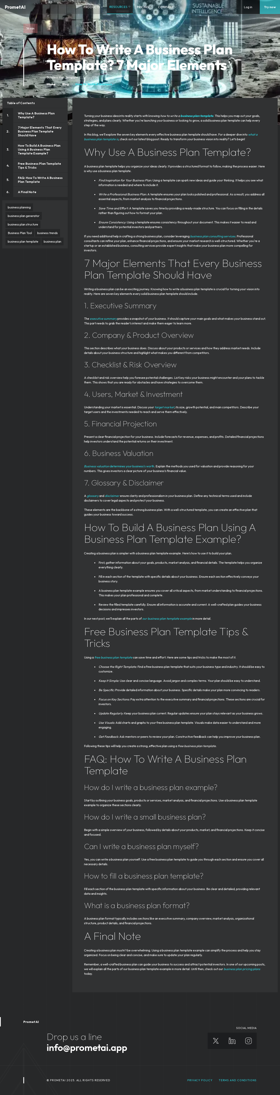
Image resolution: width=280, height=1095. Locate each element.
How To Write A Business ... (95, 84)
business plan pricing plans (242, 969)
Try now (270, 7)
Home (51, 84)
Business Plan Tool (20, 233)
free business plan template (113, 657)
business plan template (23, 241)
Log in (248, 7)
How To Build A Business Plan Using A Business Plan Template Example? (39, 149)
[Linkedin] (232, 1041)
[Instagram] (248, 1041)
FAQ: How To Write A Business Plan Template (40, 180)
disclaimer (112, 496)
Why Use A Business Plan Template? (36, 115)
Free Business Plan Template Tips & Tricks (39, 165)
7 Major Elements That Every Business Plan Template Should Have (39, 131)
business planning (19, 207)
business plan (52, 241)
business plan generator (23, 216)
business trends (47, 233)
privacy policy (200, 1080)
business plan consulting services (212, 236)
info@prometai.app (87, 1047)
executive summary (103, 319)
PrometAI (15, 7)
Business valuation (96, 466)
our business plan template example (167, 618)
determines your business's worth (131, 466)
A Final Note (27, 192)
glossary (93, 496)
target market (164, 407)
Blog (65, 84)
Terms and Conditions (238, 1080)
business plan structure (23, 224)
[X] (216, 1041)
